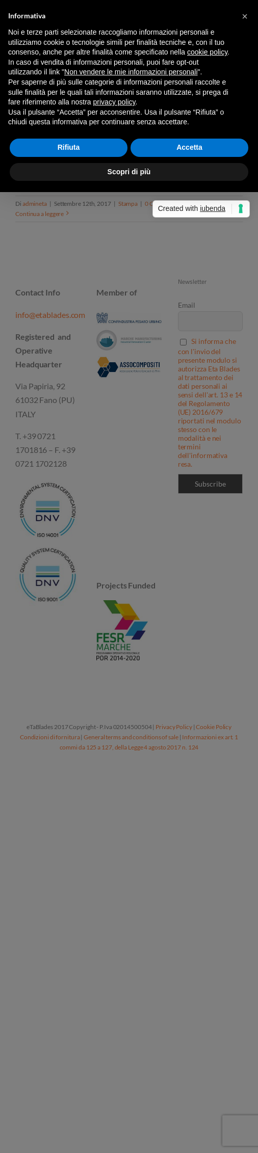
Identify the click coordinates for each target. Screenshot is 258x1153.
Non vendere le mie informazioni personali (130, 72)
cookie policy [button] (207, 52)
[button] (245, 16)
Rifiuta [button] (69, 147)
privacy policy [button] (114, 102)
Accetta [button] (189, 147)
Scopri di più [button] (129, 172)
